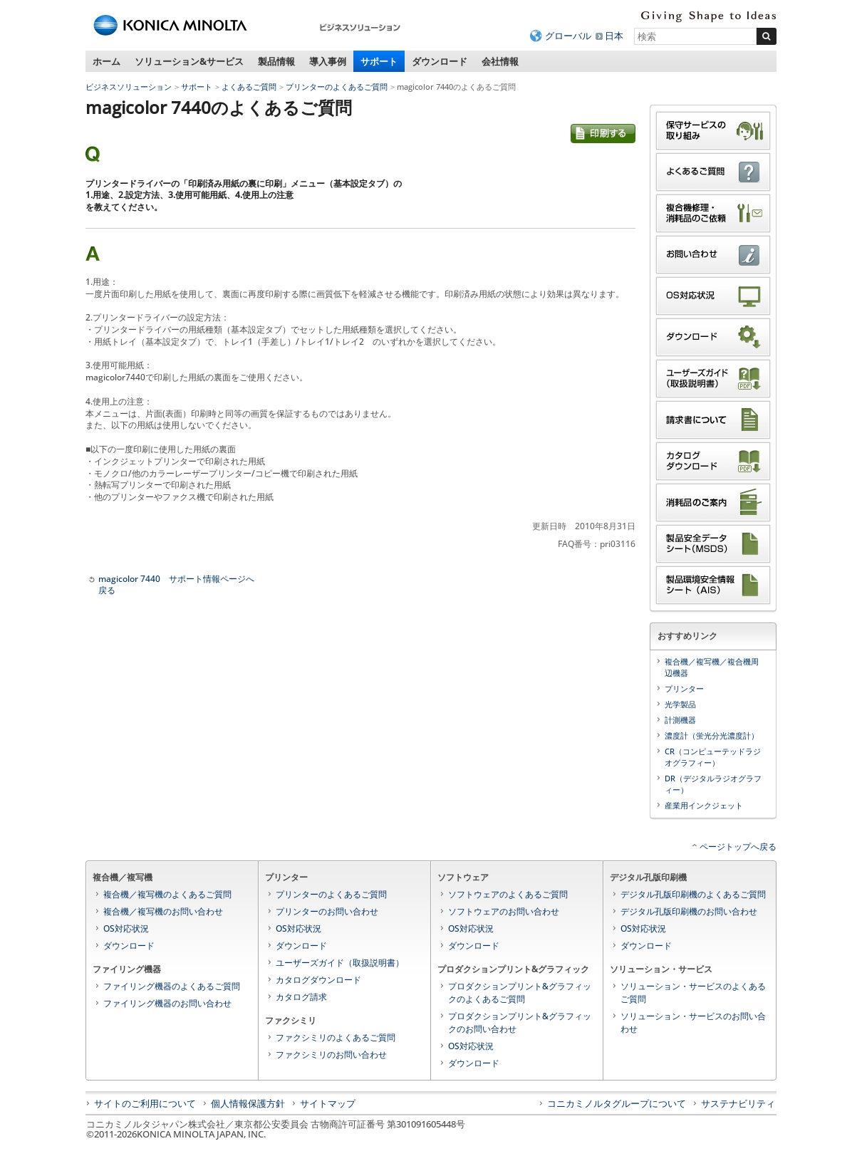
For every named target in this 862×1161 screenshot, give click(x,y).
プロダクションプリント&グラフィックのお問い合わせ (519, 1022)
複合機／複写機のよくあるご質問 (167, 894)
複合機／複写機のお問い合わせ (163, 911)
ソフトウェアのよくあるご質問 (508, 894)
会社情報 (500, 61)
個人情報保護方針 (248, 1103)
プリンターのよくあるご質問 (337, 86)
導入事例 (327, 61)
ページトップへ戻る (738, 846)
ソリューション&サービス (189, 61)
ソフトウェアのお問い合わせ (503, 911)
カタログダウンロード (318, 980)
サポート (379, 61)
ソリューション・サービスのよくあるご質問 (693, 992)
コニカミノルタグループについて (616, 1103)
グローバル (568, 35)
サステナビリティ (738, 1103)
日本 (614, 35)
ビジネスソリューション (128, 86)
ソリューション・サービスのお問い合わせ (693, 1022)
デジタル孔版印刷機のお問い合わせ (688, 911)
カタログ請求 (301, 997)
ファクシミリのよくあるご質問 (335, 1037)
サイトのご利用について (145, 1103)
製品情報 (276, 61)
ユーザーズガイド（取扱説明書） (340, 963)
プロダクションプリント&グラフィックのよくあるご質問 (519, 992)
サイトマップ (327, 1103)
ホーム (106, 61)
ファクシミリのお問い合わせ (331, 1054)
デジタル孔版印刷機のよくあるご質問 (693, 894)
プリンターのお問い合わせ (327, 911)
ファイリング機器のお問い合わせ (167, 1003)
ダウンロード (439, 61)
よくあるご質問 (249, 86)
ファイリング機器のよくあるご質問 (171, 986)
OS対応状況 (126, 928)
